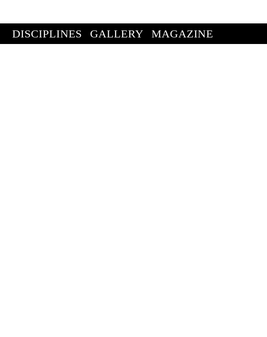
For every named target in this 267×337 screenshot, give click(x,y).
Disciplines (47, 10)
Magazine (182, 10)
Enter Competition (71, 31)
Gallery (116, 10)
